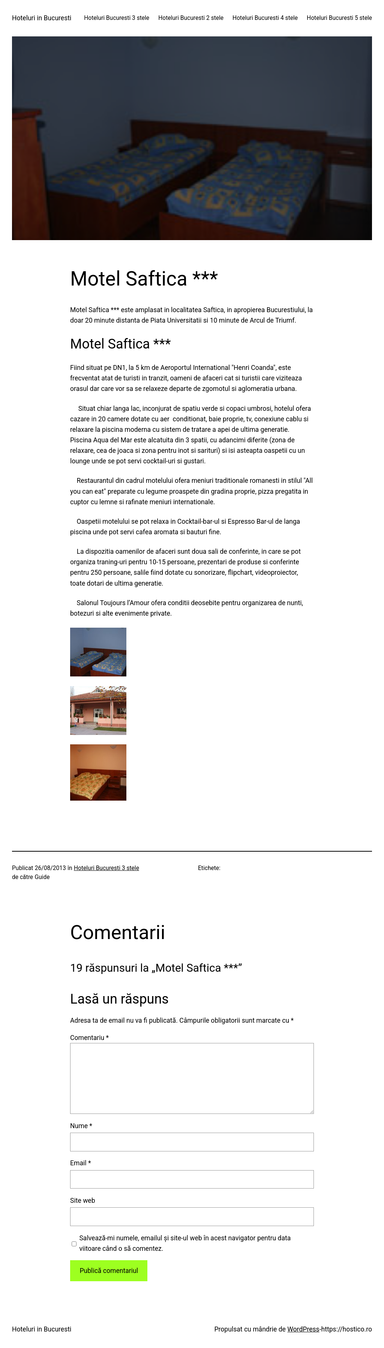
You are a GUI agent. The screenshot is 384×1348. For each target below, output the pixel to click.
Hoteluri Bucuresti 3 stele (106, 868)
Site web (82, 1200)
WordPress (303, 1329)
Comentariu (89, 1037)
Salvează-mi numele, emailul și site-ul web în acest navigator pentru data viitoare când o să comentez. (185, 1243)
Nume (81, 1126)
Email (80, 1163)
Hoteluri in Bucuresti (41, 18)
